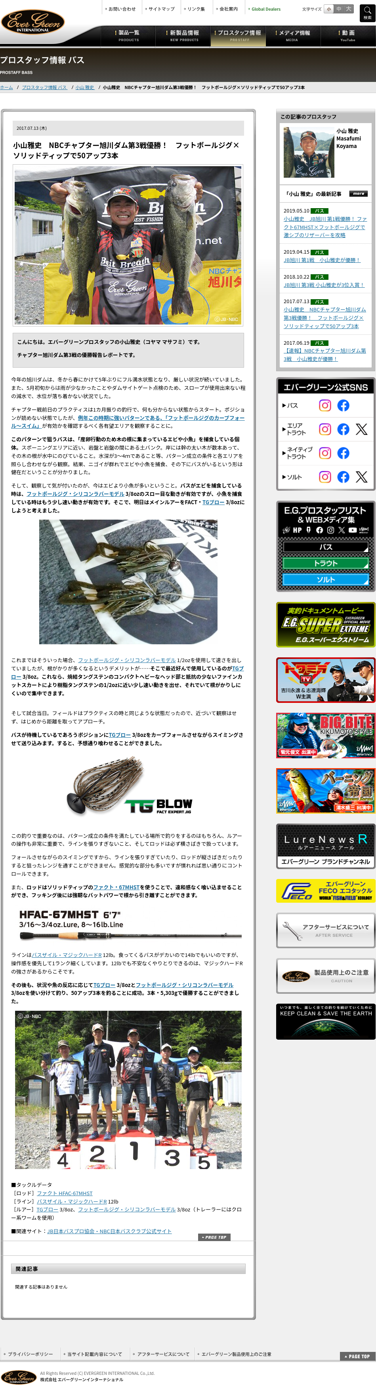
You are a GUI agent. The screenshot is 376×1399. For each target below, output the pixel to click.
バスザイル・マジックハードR (67, 955)
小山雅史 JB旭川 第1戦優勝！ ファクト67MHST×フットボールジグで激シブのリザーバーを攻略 (325, 227)
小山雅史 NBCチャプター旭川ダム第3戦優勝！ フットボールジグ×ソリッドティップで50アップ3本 (325, 318)
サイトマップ (161, 7)
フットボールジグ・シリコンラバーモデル (75, 493)
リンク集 (197, 7)
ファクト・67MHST (116, 887)
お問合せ (122, 7)
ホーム (6, 87)
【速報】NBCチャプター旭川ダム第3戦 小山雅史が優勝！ (325, 355)
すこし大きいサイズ (339, 8)
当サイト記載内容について (95, 1354)
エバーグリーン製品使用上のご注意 (234, 1354)
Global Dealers (265, 7)
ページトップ (214, 1237)
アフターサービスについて (162, 1354)
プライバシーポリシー (31, 1354)
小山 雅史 (85, 87)
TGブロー (213, 502)
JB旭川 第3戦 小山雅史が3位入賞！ (324, 285)
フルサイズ (348, 8)
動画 (348, 35)
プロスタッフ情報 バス (45, 87)
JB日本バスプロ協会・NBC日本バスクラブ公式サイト (109, 1231)
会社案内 (229, 7)
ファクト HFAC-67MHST (65, 1193)
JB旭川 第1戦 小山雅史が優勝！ (322, 260)
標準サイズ (329, 8)
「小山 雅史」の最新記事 (313, 193)
